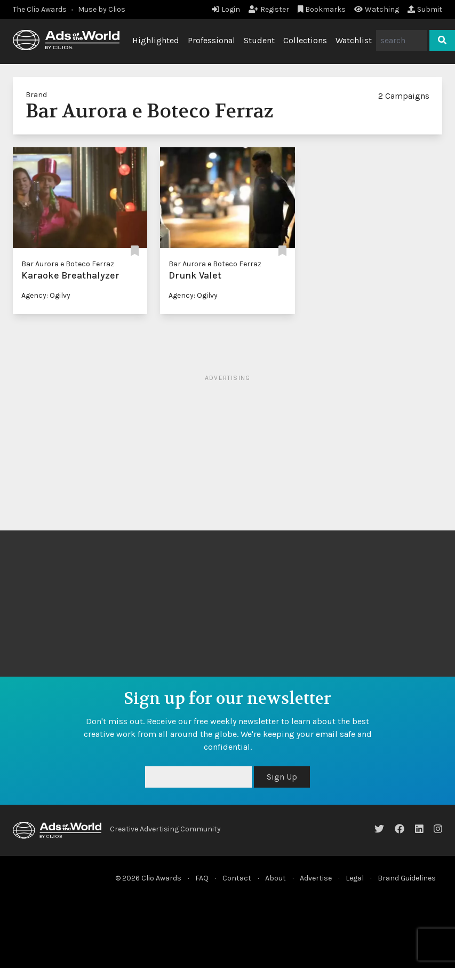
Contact (236, 878)
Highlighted (155, 40)
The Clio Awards (40, 9)
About (275, 878)
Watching (376, 9)
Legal (355, 878)
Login (226, 9)
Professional (211, 40)
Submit (425, 9)
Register (269, 9)
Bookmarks (322, 9)
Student (259, 40)
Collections (305, 40)
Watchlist (354, 40)
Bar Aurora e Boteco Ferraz (67, 263)
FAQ (202, 878)
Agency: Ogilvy (45, 295)
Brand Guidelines (407, 878)
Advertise (316, 878)
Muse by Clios (101, 9)
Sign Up (282, 777)
